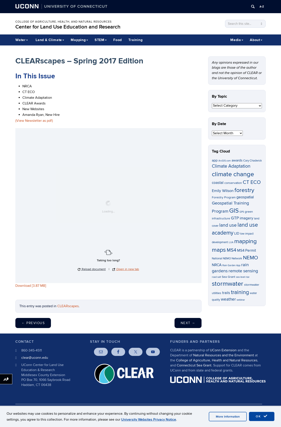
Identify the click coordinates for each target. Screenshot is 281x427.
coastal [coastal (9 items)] (217, 183)
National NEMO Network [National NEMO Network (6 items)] (227, 258)
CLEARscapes (68, 306)
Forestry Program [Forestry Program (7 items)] (224, 197)
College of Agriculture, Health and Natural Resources (216, 360)
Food (117, 40)
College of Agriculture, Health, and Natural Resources (63, 21)
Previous (33, 323)
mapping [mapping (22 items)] (245, 241)
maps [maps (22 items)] (219, 249)
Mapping (79, 40)
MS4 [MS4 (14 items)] (231, 250)
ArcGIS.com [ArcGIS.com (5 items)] (224, 160)
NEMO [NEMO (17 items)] (250, 258)
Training (135, 40)
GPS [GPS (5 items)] (242, 211)
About (256, 40)
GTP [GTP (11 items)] (235, 218)
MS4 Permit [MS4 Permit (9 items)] (246, 250)
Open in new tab (125, 269)
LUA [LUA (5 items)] (231, 242)
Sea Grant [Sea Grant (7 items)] (228, 277)
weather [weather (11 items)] (228, 299)
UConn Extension (223, 350)
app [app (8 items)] (215, 160)
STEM (101, 40)
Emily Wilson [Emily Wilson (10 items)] (223, 190)
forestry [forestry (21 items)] (244, 190)
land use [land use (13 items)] (228, 225)
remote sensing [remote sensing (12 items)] (243, 271)
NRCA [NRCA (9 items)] (217, 265)
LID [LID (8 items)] (236, 233)
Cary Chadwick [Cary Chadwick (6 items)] (252, 160)
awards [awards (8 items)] (237, 160)
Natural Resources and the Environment (223, 355)
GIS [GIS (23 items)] (234, 210)
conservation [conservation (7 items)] (233, 183)
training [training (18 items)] (240, 292)
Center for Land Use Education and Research (68, 27)
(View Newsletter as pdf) (34, 120)
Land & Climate (50, 40)
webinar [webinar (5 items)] (241, 299)
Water (21, 40)
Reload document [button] (92, 269)
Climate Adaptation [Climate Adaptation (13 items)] (231, 166)
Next (188, 323)
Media (236, 40)
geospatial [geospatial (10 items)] (245, 197)
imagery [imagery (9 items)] (246, 218)
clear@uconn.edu (34, 357)
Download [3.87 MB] (30, 285)
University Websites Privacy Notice (148, 419)
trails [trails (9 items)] (226, 293)
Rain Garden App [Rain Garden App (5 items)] (231, 265)
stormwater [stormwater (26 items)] (227, 284)
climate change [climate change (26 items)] (233, 174)
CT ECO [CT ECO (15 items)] (252, 182)
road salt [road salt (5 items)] (216, 277)
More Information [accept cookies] (228, 416)
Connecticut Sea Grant (194, 365)
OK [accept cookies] (262, 416)
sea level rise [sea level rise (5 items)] (242, 277)
